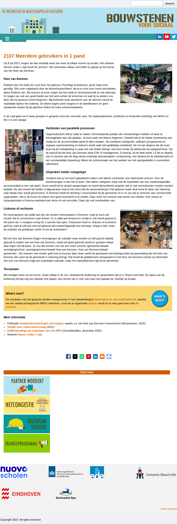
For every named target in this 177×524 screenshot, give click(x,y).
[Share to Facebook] (68, 356)
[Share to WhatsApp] (81, 356)
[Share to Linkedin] (95, 356)
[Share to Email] (102, 356)
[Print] (108, 356)
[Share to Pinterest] (88, 356)
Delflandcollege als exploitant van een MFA (34, 330)
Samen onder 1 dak (30, 334)
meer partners (169, 508)
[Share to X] (75, 356)
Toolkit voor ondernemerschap (26, 327)
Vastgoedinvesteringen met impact (42, 323)
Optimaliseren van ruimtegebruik (115, 299)
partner (93, 303)
